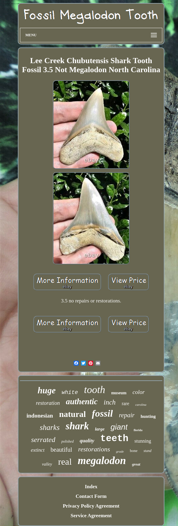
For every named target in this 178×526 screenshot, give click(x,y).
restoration (48, 403)
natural (72, 414)
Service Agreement (91, 515)
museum (119, 393)
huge (46, 390)
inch (110, 402)
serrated (43, 440)
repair (126, 415)
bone (134, 450)
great (136, 464)
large (100, 429)
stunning (142, 441)
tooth (94, 389)
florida (138, 430)
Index (91, 486)
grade (120, 451)
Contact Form (91, 496)
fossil (102, 413)
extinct (37, 450)
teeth (114, 438)
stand (147, 451)
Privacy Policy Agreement (91, 506)
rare (125, 403)
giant (119, 426)
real (65, 461)
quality (87, 441)
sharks (50, 427)
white (70, 392)
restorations (94, 449)
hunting (148, 416)
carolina (140, 404)
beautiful (61, 449)
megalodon (102, 460)
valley (47, 464)
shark (77, 426)
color (139, 392)
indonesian (40, 415)
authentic (82, 401)
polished (67, 441)
